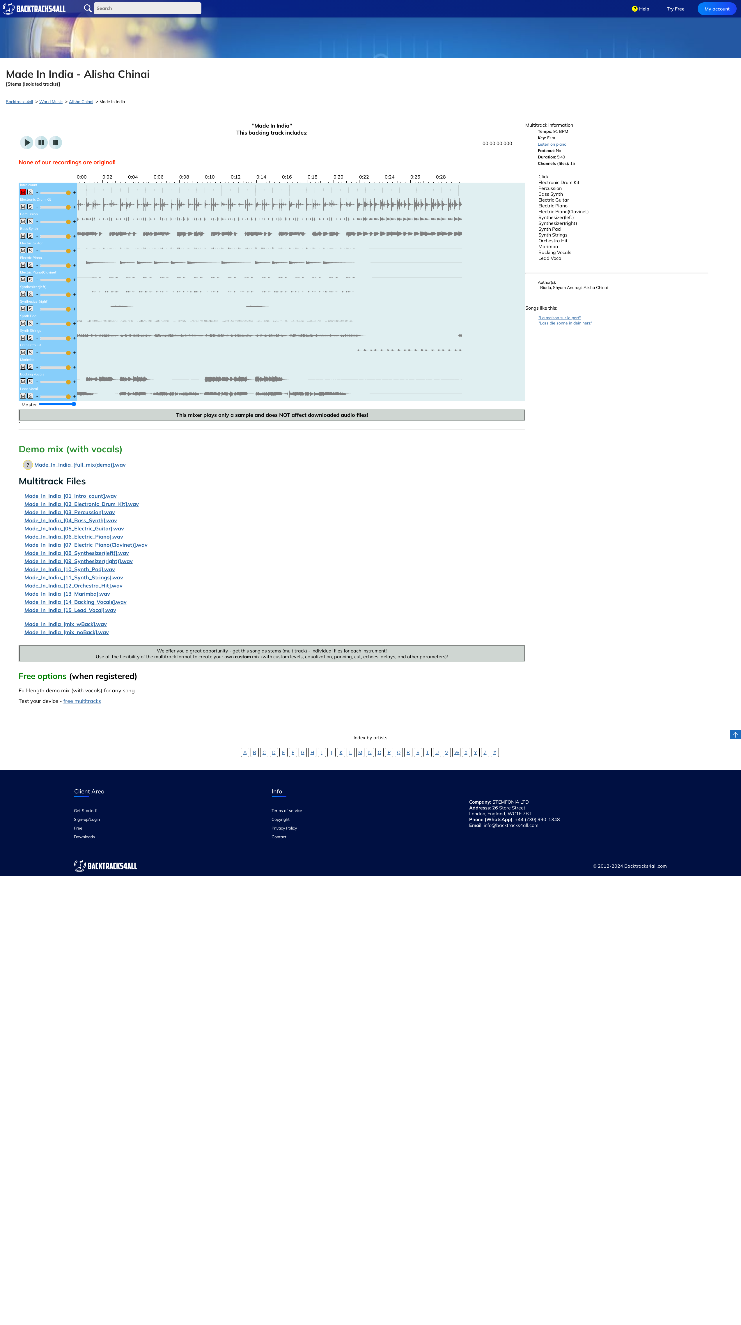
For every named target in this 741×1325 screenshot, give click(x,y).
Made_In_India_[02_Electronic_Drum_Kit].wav (81, 504)
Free (78, 828)
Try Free (676, 9)
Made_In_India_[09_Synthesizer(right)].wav (78, 561)
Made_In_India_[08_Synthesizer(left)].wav (76, 553)
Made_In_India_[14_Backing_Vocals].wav (75, 602)
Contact (279, 836)
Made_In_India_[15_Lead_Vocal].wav (70, 610)
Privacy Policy (284, 828)
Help (644, 9)
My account (717, 9)
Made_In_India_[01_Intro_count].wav (70, 496)
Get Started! (85, 810)
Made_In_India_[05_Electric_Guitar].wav (74, 528)
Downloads (84, 836)
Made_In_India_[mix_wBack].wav (65, 624)
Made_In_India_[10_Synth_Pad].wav (69, 569)
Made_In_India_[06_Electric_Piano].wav (73, 536)
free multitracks (82, 701)
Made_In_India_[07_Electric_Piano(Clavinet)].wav (86, 544)
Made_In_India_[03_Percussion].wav (69, 512)
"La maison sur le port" (559, 317)
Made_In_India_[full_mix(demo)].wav (80, 464)
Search (88, 8)
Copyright (281, 819)
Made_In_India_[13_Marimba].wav (67, 593)
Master (29, 404)
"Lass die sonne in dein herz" (565, 323)
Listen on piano (552, 144)
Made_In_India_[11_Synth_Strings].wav (73, 577)
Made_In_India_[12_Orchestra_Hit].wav (73, 585)
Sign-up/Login (87, 819)
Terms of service (287, 810)
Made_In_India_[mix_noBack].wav (66, 632)
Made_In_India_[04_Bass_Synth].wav (70, 520)
